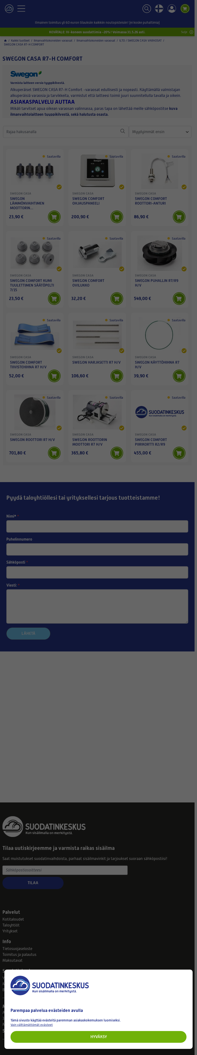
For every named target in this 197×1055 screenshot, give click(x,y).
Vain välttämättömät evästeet (32, 1025)
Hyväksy (98, 1036)
